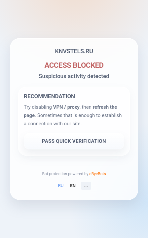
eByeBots (97, 174)
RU (60, 185)
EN (73, 185)
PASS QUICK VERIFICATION (74, 141)
